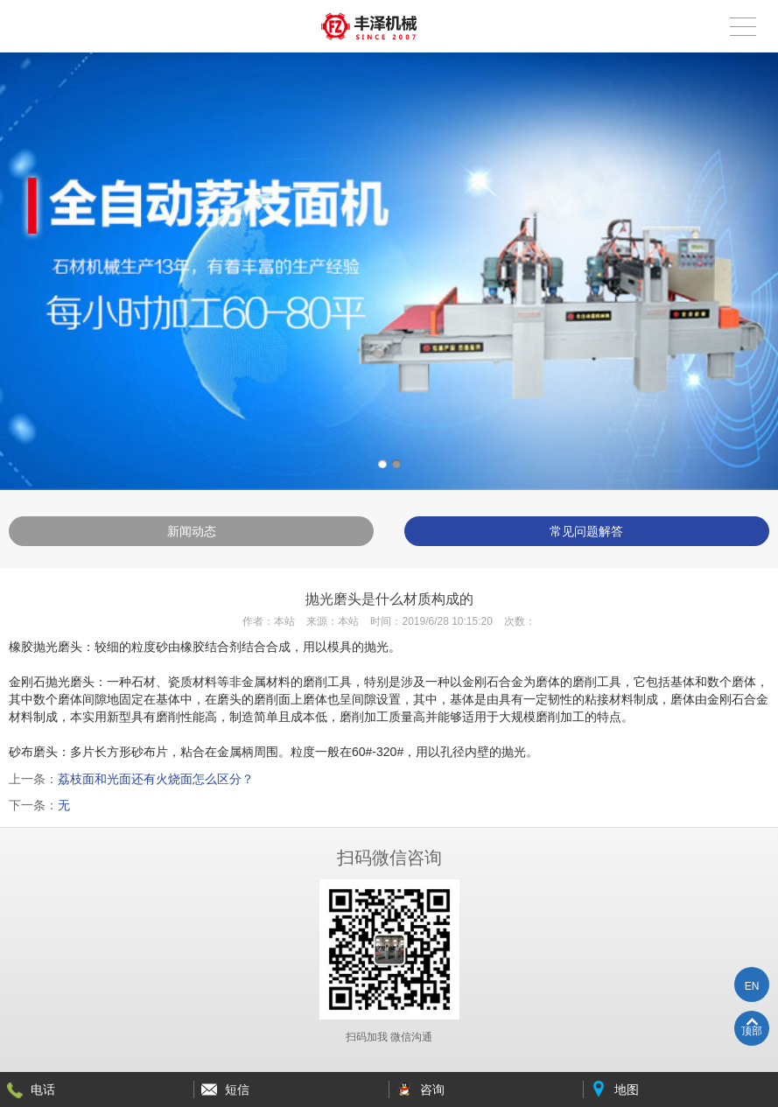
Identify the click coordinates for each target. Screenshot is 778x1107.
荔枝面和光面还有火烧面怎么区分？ (156, 779)
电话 (43, 1089)
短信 (237, 1089)
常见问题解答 (586, 531)
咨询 (432, 1089)
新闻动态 (191, 531)
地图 (626, 1089)
